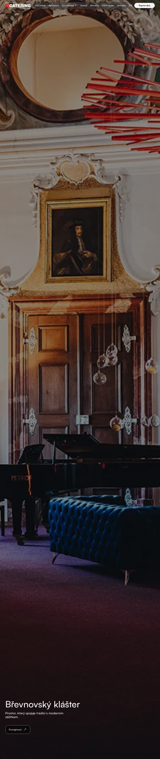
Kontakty (121, 5)
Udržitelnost (108, 5)
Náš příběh (40, 5)
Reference (54, 5)
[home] (18, 5)
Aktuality (94, 5)
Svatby (83, 5)
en (130, 5)
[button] (69, 5)
